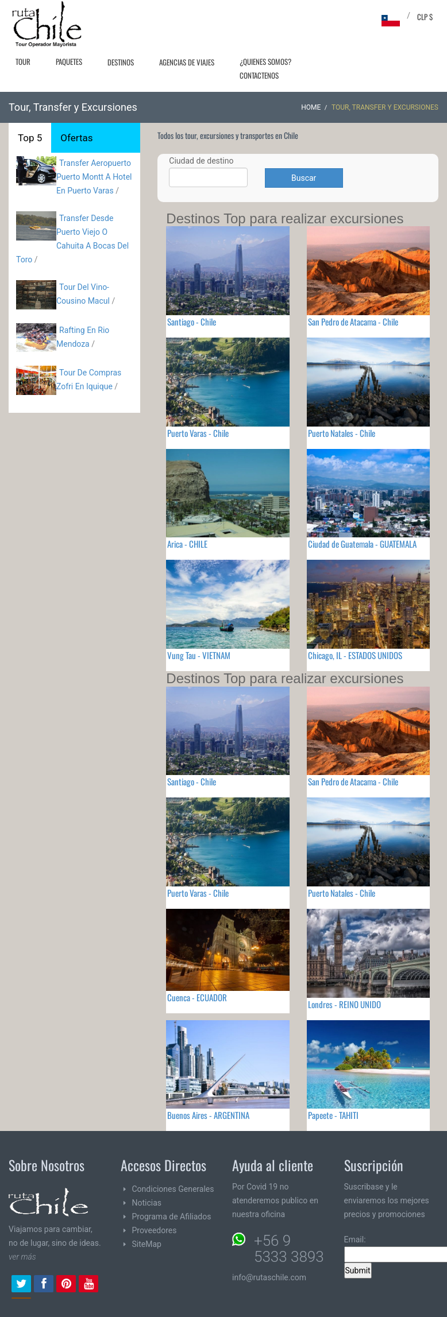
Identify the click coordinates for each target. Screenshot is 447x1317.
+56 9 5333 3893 (289, 1248)
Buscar (303, 178)
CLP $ (425, 16)
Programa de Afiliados (171, 1216)
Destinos (120, 62)
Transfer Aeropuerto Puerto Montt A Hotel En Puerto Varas (94, 176)
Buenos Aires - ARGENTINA (208, 1115)
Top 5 (30, 138)
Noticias (147, 1202)
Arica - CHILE (187, 543)
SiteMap (146, 1244)
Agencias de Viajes (186, 62)
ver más (22, 1256)
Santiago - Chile (191, 321)
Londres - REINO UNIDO (344, 1004)
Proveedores (154, 1230)
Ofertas (76, 138)
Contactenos (259, 75)
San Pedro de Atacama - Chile (353, 321)
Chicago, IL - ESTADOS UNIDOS (355, 655)
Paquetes (69, 61)
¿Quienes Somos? (265, 61)
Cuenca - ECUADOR (197, 997)
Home (311, 107)
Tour (23, 61)
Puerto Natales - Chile (341, 433)
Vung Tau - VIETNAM (198, 655)
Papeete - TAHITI (333, 1115)
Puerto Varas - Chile (198, 433)
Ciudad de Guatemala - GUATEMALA (362, 543)
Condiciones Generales (173, 1189)
